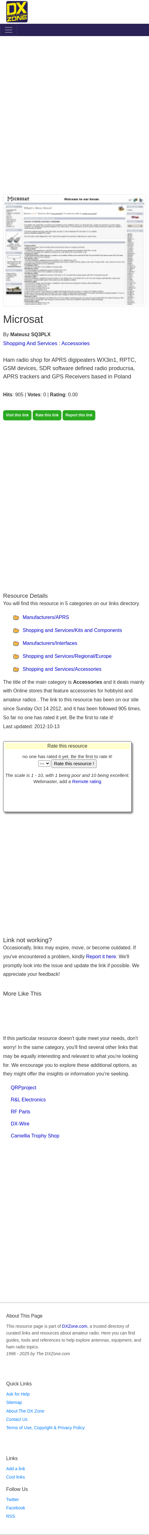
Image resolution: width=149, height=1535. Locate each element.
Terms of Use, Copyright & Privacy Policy (45, 1427)
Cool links (15, 1477)
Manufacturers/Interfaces (50, 643)
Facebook (15, 1507)
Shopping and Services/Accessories (62, 669)
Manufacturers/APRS (46, 617)
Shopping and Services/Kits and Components (72, 630)
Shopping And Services (30, 343)
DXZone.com (74, 1326)
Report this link (78, 415)
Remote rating (86, 781)
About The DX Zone (25, 1411)
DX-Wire (20, 1123)
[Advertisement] (74, 116)
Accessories (75, 343)
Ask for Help (18, 1394)
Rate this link (47, 415)
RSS (10, 1516)
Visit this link (17, 415)
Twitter (12, 1499)
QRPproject (23, 1087)
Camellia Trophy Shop (35, 1135)
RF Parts (20, 1111)
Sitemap (14, 1402)
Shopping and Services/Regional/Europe (67, 656)
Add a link (15, 1468)
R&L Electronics (28, 1099)
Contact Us (16, 1419)
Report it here (101, 956)
